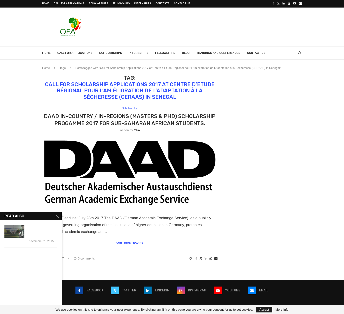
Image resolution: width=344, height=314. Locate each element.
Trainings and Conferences (218, 52)
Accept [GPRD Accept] (264, 309)
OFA (137, 130)
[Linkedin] (284, 3)
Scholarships (98, 3)
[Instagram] (289, 3)
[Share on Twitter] (200, 258)
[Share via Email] (215, 258)
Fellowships (121, 3)
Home (45, 3)
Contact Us (182, 3)
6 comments (84, 258)
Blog (186, 52)
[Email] (300, 3)
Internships (142, 3)
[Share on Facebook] (196, 258)
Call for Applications (69, 3)
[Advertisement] (221, 26)
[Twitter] (278, 3)
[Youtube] (294, 3)
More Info (282, 309)
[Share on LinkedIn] (206, 258)
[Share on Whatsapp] (211, 258)
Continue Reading (129, 242)
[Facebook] (273, 3)
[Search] (299, 52)
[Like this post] (190, 258)
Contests (163, 3)
